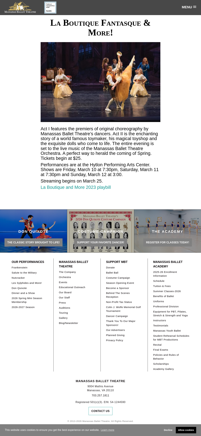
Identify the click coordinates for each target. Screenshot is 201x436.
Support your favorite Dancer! (100, 242)
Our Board (65, 292)
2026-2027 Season (23, 307)
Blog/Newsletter (68, 323)
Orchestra (65, 277)
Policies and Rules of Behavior (166, 356)
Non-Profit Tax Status (119, 302)
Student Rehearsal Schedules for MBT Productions (171, 337)
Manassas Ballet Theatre (73, 264)
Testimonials (160, 325)
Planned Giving (115, 335)
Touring (63, 312)
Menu (187, 7)
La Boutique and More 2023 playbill (76, 187)
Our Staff (64, 297)
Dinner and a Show (23, 293)
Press (62, 302)
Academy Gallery (163, 369)
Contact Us (100, 411)
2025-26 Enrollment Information (165, 274)
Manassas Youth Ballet (167, 330)
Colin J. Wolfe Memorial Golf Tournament (123, 309)
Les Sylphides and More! (27, 282)
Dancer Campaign (117, 316)
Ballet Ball (112, 272)
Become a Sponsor (117, 288)
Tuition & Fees (162, 286)
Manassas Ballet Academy (167, 264)
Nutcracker (18, 277)
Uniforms (158, 301)
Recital (157, 344)
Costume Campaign (118, 277)
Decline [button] (168, 430)
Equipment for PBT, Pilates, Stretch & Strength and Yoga (170, 313)
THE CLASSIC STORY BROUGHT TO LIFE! (33, 242)
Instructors (159, 320)
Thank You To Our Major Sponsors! (120, 323)
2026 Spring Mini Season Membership (27, 300)
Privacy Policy (114, 340)
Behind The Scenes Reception (118, 295)
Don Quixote (19, 288)
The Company (67, 272)
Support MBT (117, 262)
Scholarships (161, 363)
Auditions (64, 307)
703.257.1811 (100, 395)
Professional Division (166, 306)
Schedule (158, 281)
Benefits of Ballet (163, 296)
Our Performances (28, 262)
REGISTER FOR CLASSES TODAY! (167, 242)
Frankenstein (19, 267)
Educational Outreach (72, 287)
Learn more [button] (107, 430)
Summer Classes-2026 (167, 291)
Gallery (63, 317)
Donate (110, 267)
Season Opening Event (120, 282)
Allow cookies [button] (186, 430)
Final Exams (160, 349)
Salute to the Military (24, 272)
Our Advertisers (115, 330)
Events (63, 282)
